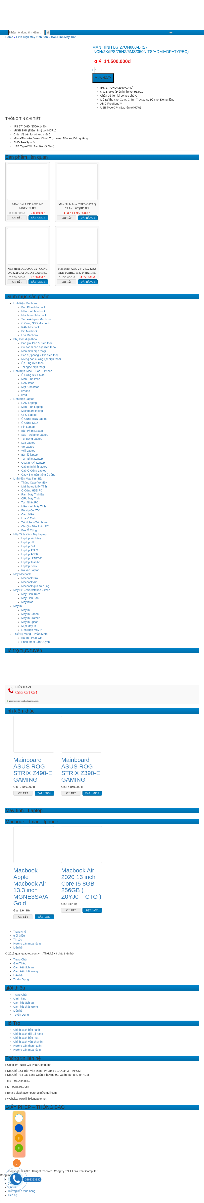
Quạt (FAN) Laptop (33, 462)
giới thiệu (19, 935)
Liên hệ (18, 947)
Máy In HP (27, 610)
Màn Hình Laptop (32, 406)
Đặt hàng (37, 217)
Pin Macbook (29, 331)
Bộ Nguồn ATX (30, 510)
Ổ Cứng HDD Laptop (34, 418)
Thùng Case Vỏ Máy (34, 482)
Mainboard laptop (32, 410)
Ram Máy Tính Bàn (33, 494)
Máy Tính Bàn (30, 598)
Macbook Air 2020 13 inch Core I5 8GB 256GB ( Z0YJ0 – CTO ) (81, 883)
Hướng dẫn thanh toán (27, 1045)
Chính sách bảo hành (26, 1029)
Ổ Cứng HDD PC (32, 490)
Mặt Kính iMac (30, 387)
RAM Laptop (29, 402)
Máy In (17, 606)
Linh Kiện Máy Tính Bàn (32, 37)
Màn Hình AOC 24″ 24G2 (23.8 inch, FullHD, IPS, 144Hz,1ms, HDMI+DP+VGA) (77, 271)
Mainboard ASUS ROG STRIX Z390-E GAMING (80, 770)
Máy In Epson (29, 622)
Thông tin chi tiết (22, 119)
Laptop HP (27, 542)
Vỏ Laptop (27, 446)
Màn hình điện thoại (33, 351)
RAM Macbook (30, 327)
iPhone (25, 391)
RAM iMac (27, 383)
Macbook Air (29, 582)
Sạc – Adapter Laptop (34, 434)
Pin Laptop (28, 426)
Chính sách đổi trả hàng (28, 1033)
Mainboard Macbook (34, 315)
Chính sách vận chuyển (28, 1041)
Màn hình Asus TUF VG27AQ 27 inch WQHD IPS (77, 206)
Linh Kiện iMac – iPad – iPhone (32, 371)
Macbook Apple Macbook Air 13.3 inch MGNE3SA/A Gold (30, 886)
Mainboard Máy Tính (34, 486)
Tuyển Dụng (21, 979)
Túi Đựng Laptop (31, 438)
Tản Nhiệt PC (29, 502)
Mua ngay (103, 77)
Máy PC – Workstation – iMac (31, 590)
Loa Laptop (28, 442)
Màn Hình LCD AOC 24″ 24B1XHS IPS (27, 206)
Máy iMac (27, 602)
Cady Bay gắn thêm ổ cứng (38, 474)
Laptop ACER (29, 554)
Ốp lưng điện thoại (32, 363)
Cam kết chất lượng (25, 971)
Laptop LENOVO (31, 558)
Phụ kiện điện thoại (25, 339)
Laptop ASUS (29, 550)
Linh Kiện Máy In (31, 629)
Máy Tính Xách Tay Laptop (29, 534)
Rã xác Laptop (30, 570)
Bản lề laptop (29, 454)
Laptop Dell (28, 546)
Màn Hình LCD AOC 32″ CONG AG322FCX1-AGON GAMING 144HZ (28, 271)
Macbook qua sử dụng (35, 586)
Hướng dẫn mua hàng (27, 943)
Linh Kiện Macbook (25, 303)
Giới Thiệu (19, 963)
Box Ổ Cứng (29, 530)
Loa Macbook (29, 335)
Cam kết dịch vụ (23, 967)
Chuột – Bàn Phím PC (35, 526)
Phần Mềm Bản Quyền (35, 641)
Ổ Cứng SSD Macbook (35, 323)
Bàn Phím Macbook (33, 307)
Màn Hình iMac (30, 379)
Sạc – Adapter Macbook (36, 319)
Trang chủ (19, 931)
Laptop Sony (29, 566)
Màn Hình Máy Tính (63, 37)
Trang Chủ (20, 959)
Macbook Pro (29, 578)
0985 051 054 (26, 692)
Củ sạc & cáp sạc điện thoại (38, 347)
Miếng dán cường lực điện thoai (41, 359)
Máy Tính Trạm (30, 594)
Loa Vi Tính (28, 518)
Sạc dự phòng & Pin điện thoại (40, 355)
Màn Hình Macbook (33, 311)
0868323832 (31, 1179)
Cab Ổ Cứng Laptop (33, 470)
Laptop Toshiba (30, 562)
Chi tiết (17, 217)
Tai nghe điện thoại (33, 367)
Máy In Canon (30, 614)
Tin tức (17, 939)
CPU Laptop (28, 414)
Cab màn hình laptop (34, 466)
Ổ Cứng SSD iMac (32, 375)
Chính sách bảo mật (25, 1037)
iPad (24, 394)
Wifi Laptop (28, 450)
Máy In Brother (30, 618)
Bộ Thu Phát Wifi (31, 637)
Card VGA (27, 514)
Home (9, 37)
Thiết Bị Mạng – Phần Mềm (30, 633)
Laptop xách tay (31, 538)
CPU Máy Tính (30, 498)
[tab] (22, 119)
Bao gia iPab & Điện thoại (37, 343)
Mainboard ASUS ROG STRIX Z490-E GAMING (32, 770)
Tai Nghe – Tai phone (34, 522)
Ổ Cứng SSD (29, 422)
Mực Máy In (28, 625)
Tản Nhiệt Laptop (32, 458)
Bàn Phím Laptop (32, 430)
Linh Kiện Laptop (23, 398)
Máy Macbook (22, 574)
